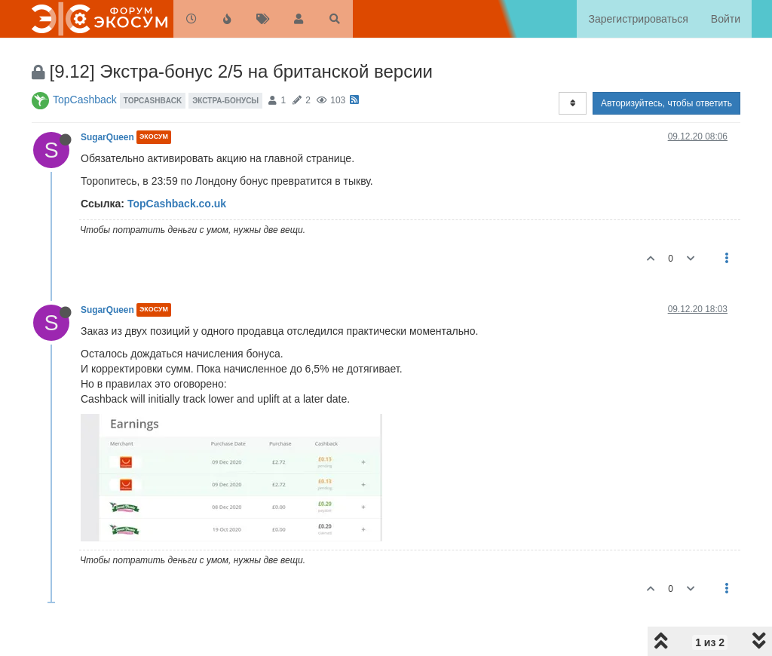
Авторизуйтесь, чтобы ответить (666, 103)
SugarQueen (107, 137)
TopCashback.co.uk (176, 204)
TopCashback (85, 99)
